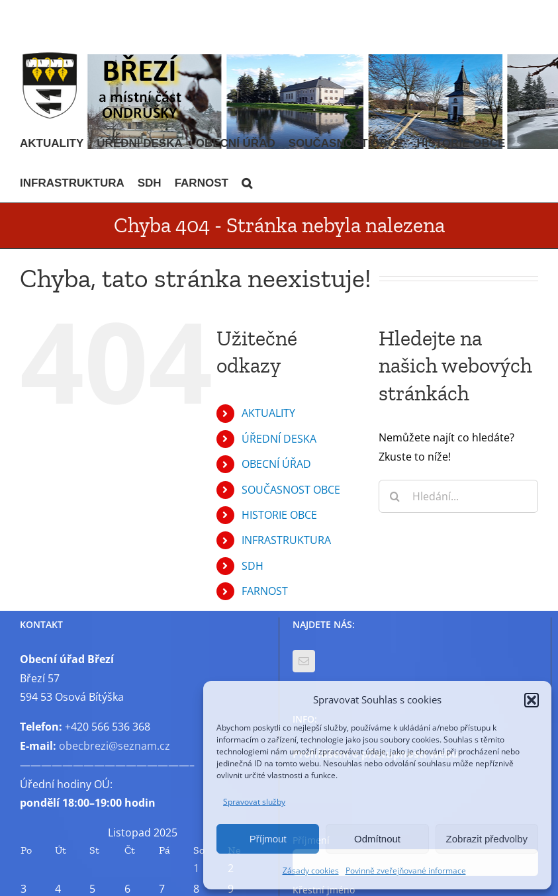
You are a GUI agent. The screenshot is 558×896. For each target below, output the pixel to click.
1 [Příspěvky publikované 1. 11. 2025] (196, 868)
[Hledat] (395, 496)
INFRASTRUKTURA (286, 540)
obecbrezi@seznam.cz (114, 746)
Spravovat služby (254, 801)
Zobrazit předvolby (487, 838)
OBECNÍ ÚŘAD (276, 464)
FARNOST (265, 591)
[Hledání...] (458, 496)
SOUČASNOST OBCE (291, 489)
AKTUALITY (268, 413)
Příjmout (268, 838)
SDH (252, 566)
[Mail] (304, 661)
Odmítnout (377, 838)
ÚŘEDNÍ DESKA (279, 438)
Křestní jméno (324, 889)
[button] (531, 700)
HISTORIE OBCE (279, 515)
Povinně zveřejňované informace (406, 870)
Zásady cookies (311, 870)
